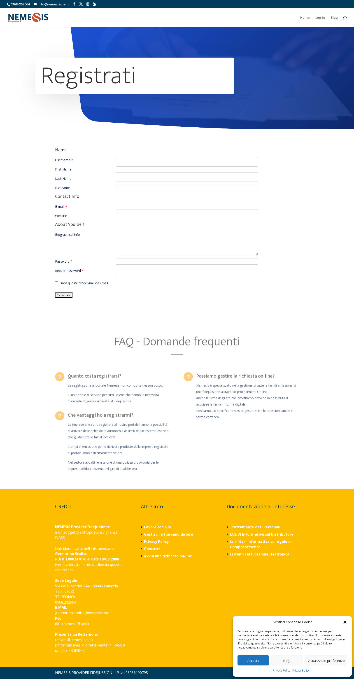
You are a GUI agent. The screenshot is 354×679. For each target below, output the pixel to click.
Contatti (152, 548)
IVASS (60, 537)
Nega (287, 660)
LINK (63, 569)
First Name (63, 169)
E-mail (61, 206)
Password (63, 261)
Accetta (253, 660)
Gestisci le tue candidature (168, 534)
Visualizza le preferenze (326, 660)
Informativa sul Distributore (267, 534)
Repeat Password (69, 270)
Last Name (63, 178)
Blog (334, 18)
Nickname (62, 188)
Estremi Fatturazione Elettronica (260, 554)
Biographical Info (67, 234)
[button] (345, 622)
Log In (320, 18)
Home (305, 18)
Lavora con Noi (157, 527)
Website (61, 216)
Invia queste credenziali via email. (82, 283)
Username (64, 160)
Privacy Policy (281, 670)
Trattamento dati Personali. (255, 527)
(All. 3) (235, 534)
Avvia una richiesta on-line (168, 555)
